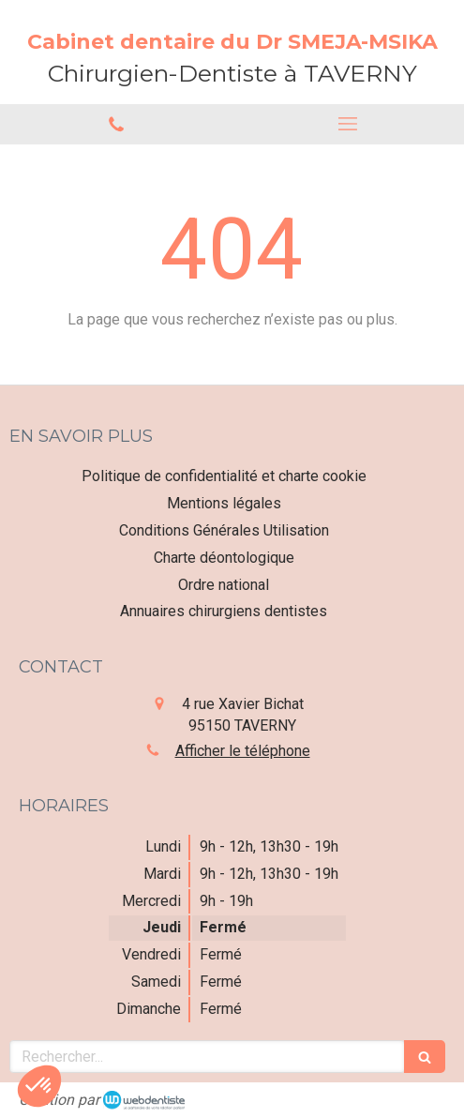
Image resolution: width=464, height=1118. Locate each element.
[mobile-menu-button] (348, 124)
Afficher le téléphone (242, 751)
